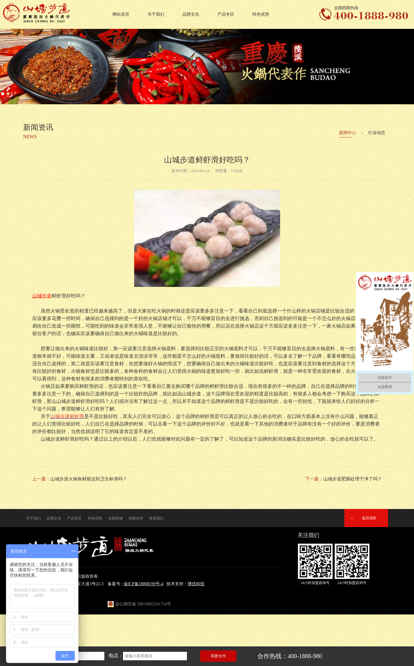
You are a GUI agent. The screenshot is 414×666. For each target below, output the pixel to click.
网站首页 (120, 14)
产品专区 (225, 14)
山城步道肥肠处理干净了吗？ (352, 478)
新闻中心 (347, 132)
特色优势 (260, 14)
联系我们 (156, 518)
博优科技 (196, 584)
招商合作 (136, 518)
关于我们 (155, 14)
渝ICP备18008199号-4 (143, 584)
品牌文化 (190, 14)
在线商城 (115, 518)
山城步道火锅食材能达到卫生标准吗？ (88, 478)
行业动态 (376, 132)
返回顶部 (369, 518)
